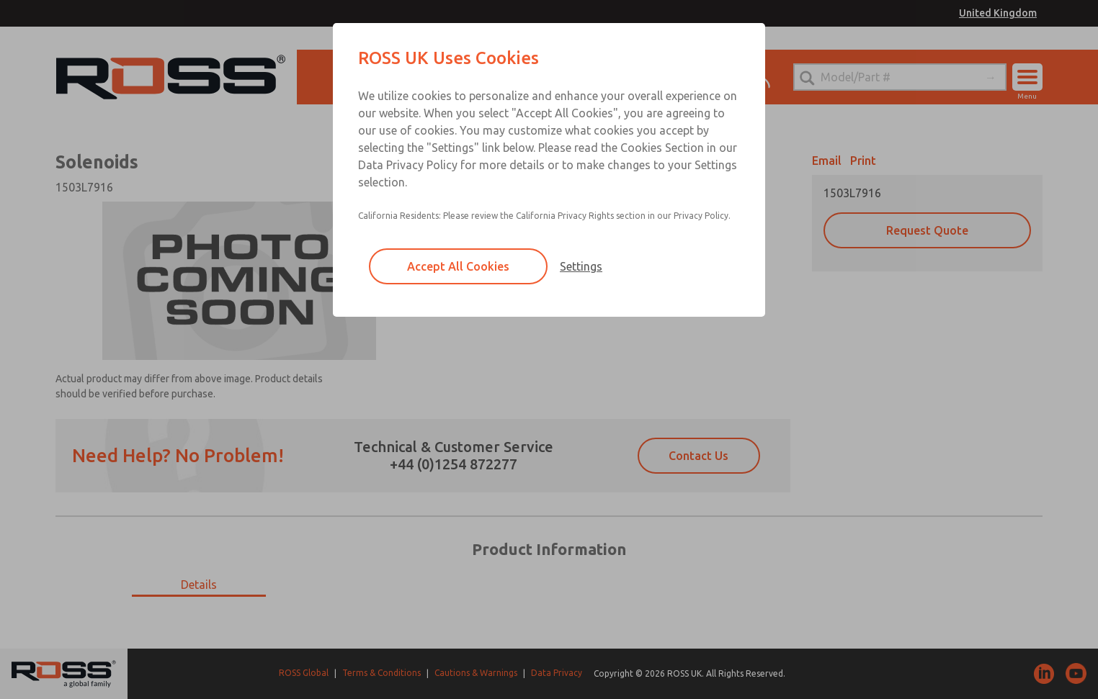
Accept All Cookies (458, 266)
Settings (581, 266)
